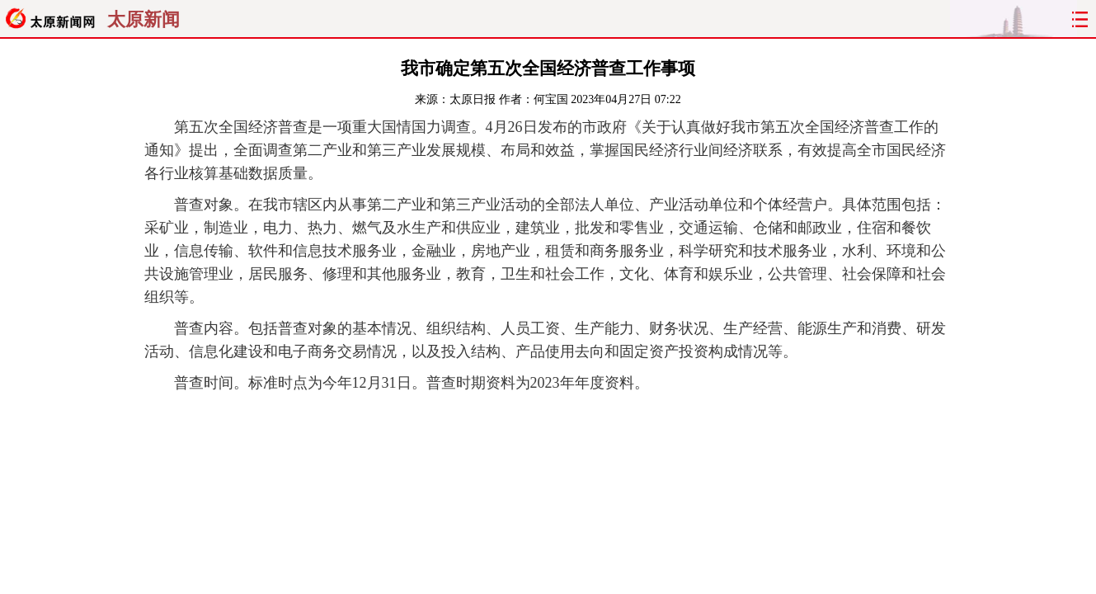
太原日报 (472, 99)
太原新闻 (143, 20)
